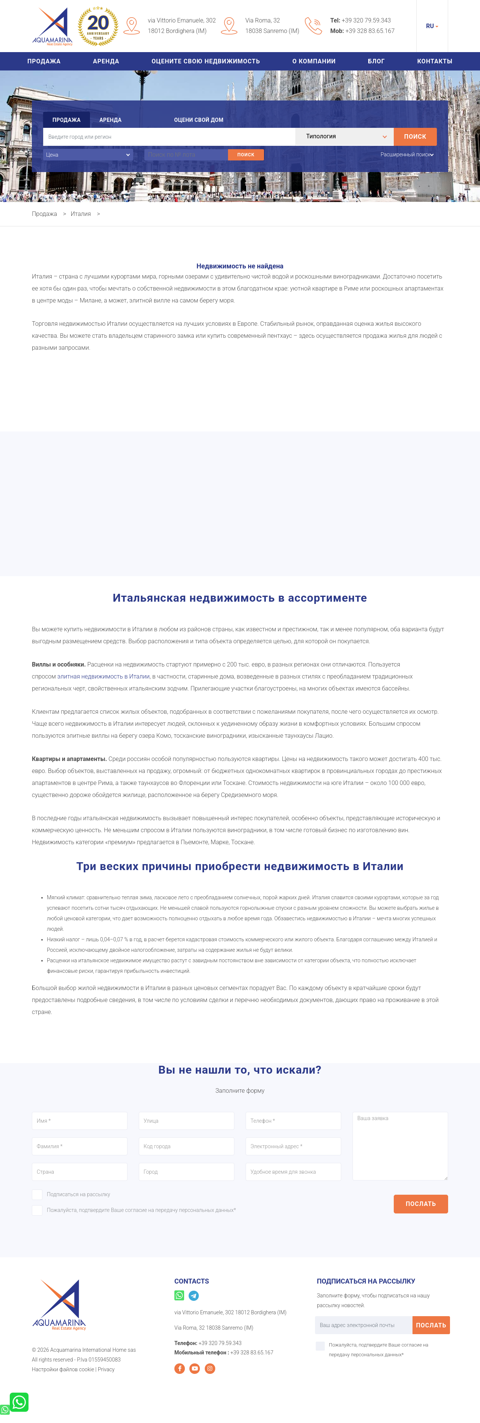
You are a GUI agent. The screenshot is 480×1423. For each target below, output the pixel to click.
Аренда (106, 61)
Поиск (415, 136)
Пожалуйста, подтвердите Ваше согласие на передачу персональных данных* (141, 1210)
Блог (376, 61)
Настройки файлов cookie (63, 1369)
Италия (80, 213)
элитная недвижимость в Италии (103, 676)
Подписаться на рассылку (78, 1194)
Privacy (106, 1369)
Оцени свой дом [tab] (199, 120)
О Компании (314, 61)
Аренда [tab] (110, 120)
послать (421, 1203)
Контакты (435, 61)
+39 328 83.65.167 (369, 30)
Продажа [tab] (66, 120)
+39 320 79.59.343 (366, 20)
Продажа (44, 61)
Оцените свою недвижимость (206, 61)
